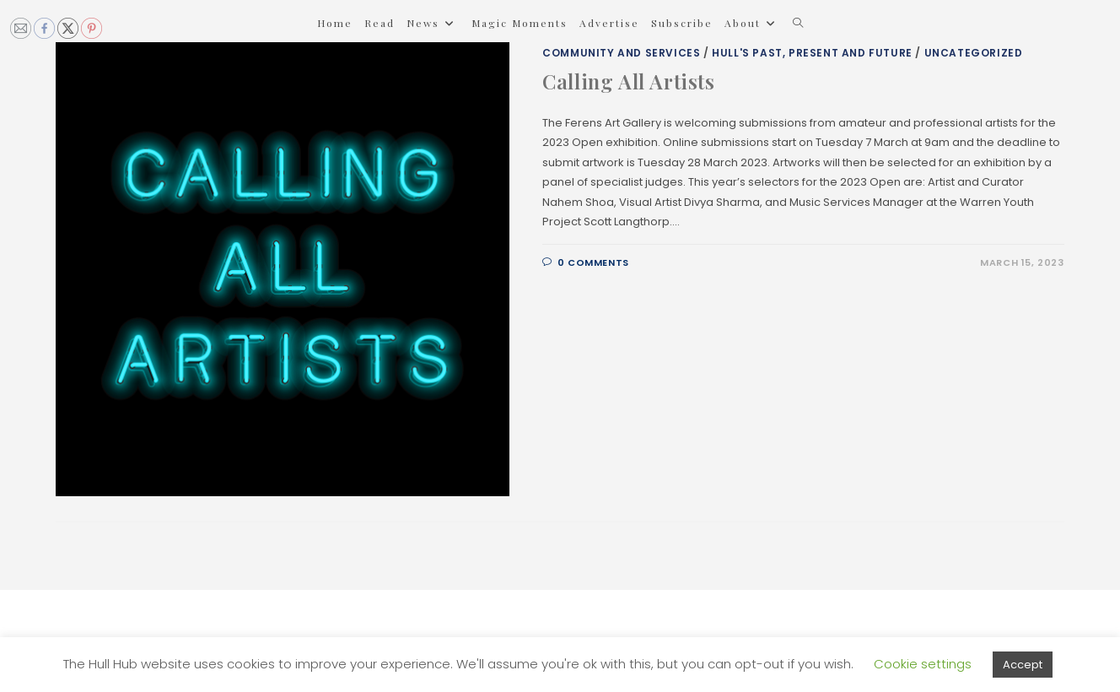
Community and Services (621, 53)
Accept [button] (1022, 665)
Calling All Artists (628, 81)
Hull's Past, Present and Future (812, 53)
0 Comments (593, 262)
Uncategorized (973, 53)
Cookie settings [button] (923, 664)
